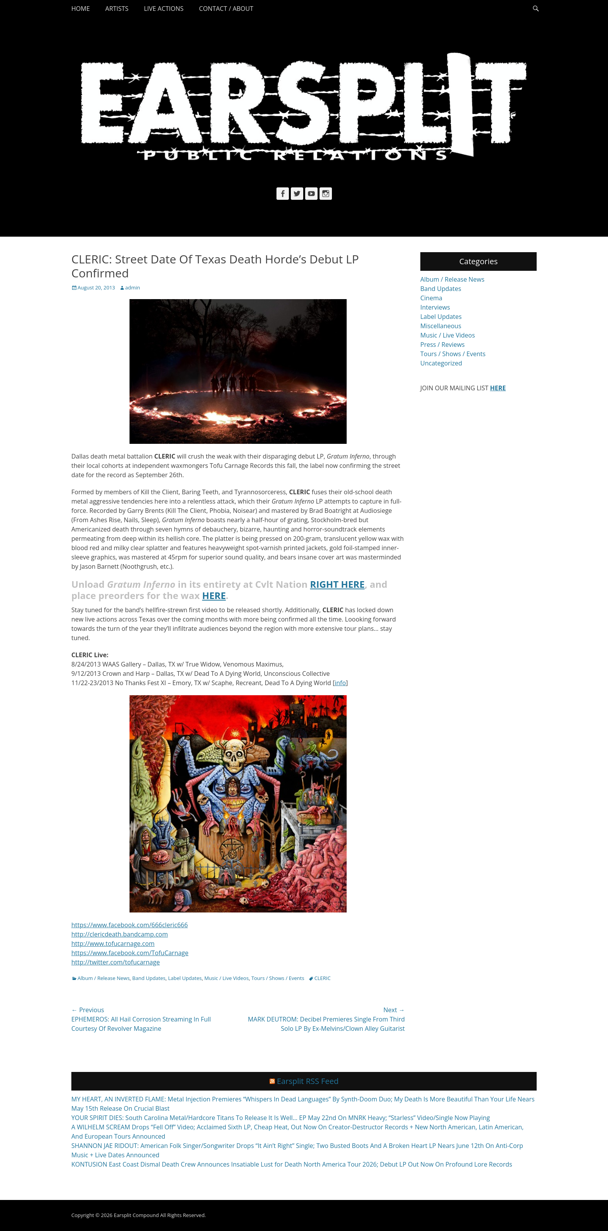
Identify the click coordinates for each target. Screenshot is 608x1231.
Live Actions (163, 8)
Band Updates (149, 978)
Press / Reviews (442, 344)
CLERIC (322, 978)
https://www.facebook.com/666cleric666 (129, 925)
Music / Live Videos (226, 978)
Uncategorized (441, 363)
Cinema (431, 298)
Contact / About (226, 8)
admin (132, 287)
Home (80, 8)
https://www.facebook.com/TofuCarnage (129, 953)
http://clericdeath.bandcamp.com (119, 934)
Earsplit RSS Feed (308, 1081)
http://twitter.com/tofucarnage (115, 962)
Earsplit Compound (136, 1215)
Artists (117, 8)
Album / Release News (104, 978)
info (340, 683)
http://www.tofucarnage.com (113, 943)
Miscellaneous (440, 326)
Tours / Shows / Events (277, 978)
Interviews (435, 307)
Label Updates (185, 978)
